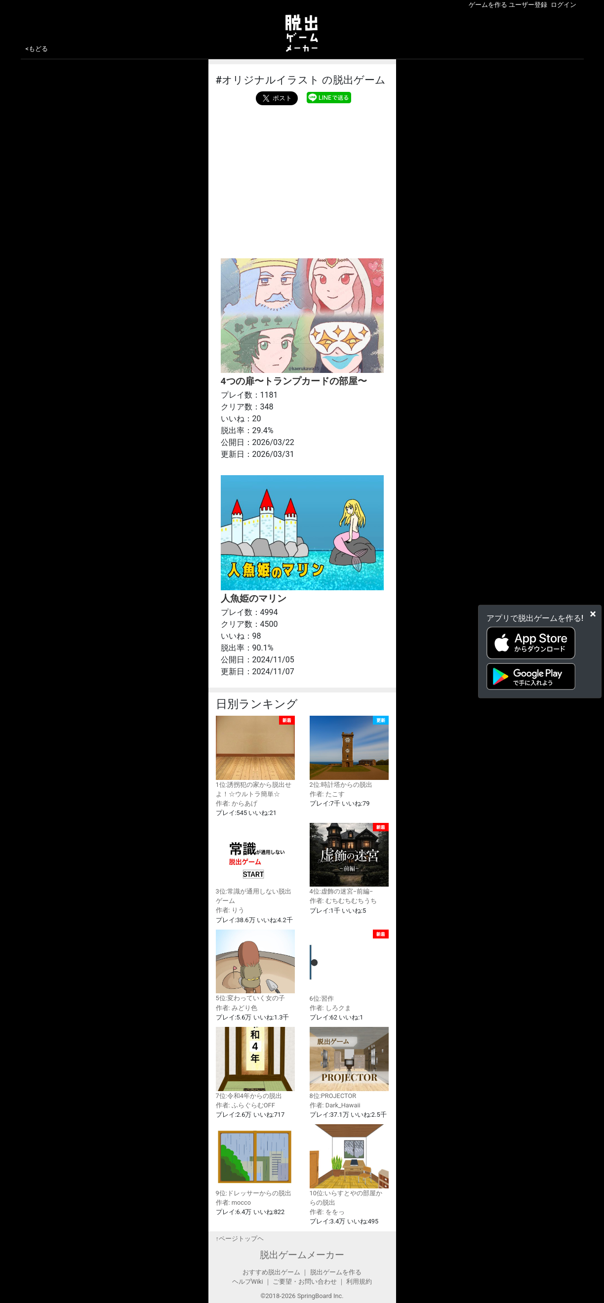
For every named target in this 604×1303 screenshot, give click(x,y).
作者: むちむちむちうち (343, 900)
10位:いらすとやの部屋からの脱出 (349, 1165)
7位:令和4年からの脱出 (255, 1063)
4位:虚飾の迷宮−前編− (349, 859)
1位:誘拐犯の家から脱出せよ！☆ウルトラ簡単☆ (255, 757)
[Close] (593, 614)
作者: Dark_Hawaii (335, 1105)
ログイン (563, 4)
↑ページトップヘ (240, 1238)
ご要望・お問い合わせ (305, 1281)
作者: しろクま (330, 1008)
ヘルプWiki (247, 1281)
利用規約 (359, 1281)
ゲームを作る (488, 4)
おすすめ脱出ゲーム (271, 1272)
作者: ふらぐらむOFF (245, 1105)
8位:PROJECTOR (349, 1063)
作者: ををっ (327, 1212)
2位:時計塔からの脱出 (349, 752)
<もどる (37, 48)
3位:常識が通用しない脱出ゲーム (255, 864)
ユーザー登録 (528, 4)
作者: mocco (233, 1202)
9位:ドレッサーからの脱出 (255, 1160)
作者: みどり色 (236, 1008)
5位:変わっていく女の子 (255, 966)
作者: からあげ (236, 803)
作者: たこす (327, 794)
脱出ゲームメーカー (302, 1255)
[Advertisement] (302, 179)
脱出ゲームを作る (336, 1272)
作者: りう (230, 910)
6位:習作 (349, 966)
